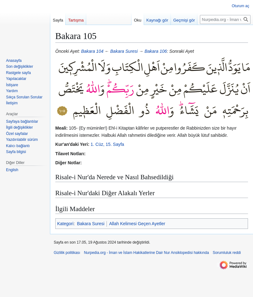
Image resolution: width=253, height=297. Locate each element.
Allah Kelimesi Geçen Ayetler (137, 223)
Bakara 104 (92, 51)
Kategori (65, 223)
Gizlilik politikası (67, 252)
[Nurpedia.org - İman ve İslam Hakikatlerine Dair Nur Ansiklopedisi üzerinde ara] (225, 19)
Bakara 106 (156, 51)
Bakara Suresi (124, 51)
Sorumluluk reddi (227, 252)
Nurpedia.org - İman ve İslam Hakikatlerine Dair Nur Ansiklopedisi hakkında (146, 252)
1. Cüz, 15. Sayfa (107, 144)
